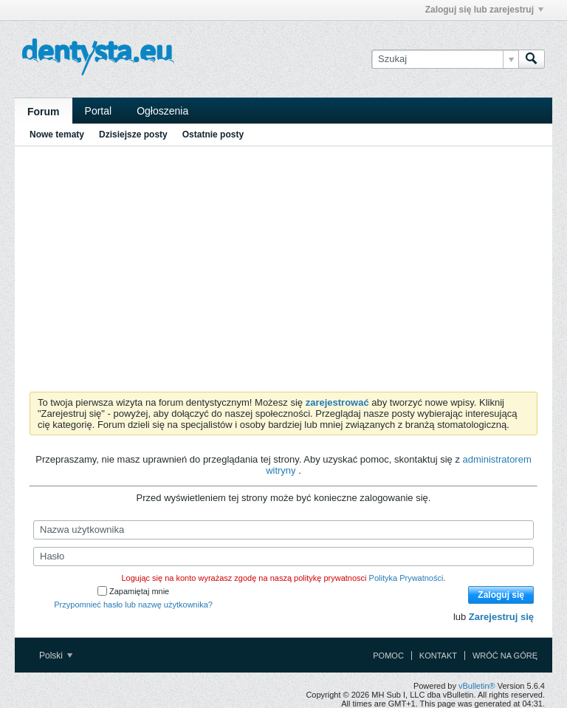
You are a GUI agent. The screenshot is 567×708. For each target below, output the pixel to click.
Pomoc (388, 655)
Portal (98, 111)
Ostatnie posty (213, 134)
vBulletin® (476, 685)
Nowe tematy (57, 134)
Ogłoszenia (162, 111)
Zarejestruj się (501, 616)
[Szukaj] (444, 59)
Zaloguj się (501, 595)
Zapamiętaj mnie (133, 591)
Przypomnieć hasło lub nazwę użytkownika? (133, 604)
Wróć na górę (504, 655)
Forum (43, 112)
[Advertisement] (283, 266)
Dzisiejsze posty (133, 134)
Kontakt (438, 655)
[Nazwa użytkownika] (283, 529)
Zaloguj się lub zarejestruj (484, 9)
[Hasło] (283, 556)
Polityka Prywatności (406, 577)
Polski (55, 655)
